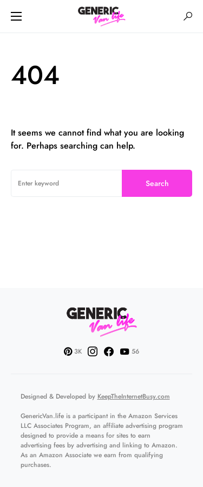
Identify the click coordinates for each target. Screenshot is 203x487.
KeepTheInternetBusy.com (133, 396)
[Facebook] (109, 351)
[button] (16, 16)
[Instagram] (92, 351)
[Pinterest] (73, 351)
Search (157, 183)
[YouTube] (129, 351)
